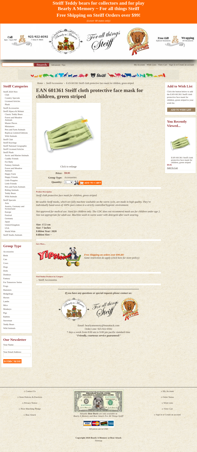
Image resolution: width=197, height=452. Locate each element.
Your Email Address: (12, 352)
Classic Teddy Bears (14, 114)
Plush (7, 104)
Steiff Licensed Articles (13, 149)
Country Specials (12, 98)
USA (7, 228)
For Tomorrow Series (12, 282)
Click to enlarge (68, 166)
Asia (7, 203)
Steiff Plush (8, 152)
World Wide (10, 231)
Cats (5, 259)
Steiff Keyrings (10, 142)
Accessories (8, 251)
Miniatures (9, 126)
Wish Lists (151, 64)
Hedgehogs (8, 293)
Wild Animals (11, 136)
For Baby (9, 162)
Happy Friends (11, 177)
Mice (5, 305)
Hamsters (7, 290)
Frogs (5, 286)
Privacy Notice (30, 403)
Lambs (6, 301)
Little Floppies (11, 180)
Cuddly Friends (11, 158)
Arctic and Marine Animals (17, 155)
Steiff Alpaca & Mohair (13, 111)
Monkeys (7, 309)
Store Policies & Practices (30, 397)
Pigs (5, 313)
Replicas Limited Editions (16, 133)
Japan (7, 221)
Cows (5, 263)
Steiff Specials (9, 200)
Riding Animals (12, 190)
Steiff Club (8, 139)
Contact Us (31, 391)
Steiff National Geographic (15, 146)
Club (7, 94)
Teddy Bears (10, 193)
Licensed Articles (12, 101)
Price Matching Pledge (31, 408)
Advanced (55, 65)
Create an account (186, 64)
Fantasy (6, 278)
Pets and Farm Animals (15, 129)
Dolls (5, 271)
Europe (8, 212)
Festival (8, 215)
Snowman (7, 320)
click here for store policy (125, 257)
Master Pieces (11, 123)
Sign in (172, 64)
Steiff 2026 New (10, 91)
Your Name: (8, 344)
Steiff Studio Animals (12, 235)
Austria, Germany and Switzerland (14, 207)
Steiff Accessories (11, 108)
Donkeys (7, 274)
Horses (6, 297)
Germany (9, 218)
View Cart (162, 64)
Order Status (168, 397)
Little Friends (11, 183)
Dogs (5, 267)
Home (40, 83)
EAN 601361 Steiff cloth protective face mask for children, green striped (182, 160)
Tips (63, 65)
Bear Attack (31, 415)
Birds (5, 255)
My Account (139, 64)
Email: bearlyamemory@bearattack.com (98, 325)
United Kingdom (12, 225)
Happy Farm (10, 174)
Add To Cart (172, 168)
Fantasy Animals (12, 165)
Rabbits (6, 316)
